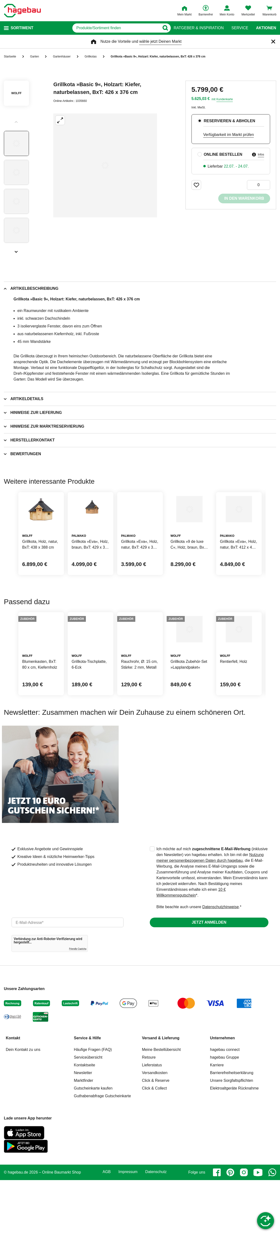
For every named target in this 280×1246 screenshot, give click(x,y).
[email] (67, 988)
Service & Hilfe (87, 1104)
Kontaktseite (84, 1131)
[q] (108, 28)
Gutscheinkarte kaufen (93, 1154)
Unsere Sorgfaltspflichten (231, 1146)
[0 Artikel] (258, 185)
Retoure (149, 1123)
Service (239, 28)
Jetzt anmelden (209, 988)
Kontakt (13, 1104)
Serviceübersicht (88, 1123)
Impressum (127, 1238)
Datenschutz (156, 1238)
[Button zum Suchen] (164, 28)
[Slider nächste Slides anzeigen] (16, 250)
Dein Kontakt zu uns (23, 1115)
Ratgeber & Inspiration (199, 28)
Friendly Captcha (77, 1014)
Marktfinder (83, 1146)
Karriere (217, 1131)
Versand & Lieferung (161, 1104)
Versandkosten (155, 1139)
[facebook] (217, 1238)
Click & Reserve (156, 1146)
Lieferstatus (152, 1131)
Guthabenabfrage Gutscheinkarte (102, 1162)
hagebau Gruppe (224, 1123)
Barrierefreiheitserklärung (231, 1139)
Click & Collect (154, 1154)
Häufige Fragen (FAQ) (93, 1115)
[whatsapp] (272, 1238)
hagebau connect (225, 1115)
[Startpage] (22, 10)
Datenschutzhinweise (220, 973)
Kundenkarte (224, 99)
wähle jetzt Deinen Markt (160, 41)
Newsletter (83, 1139)
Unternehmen (222, 1104)
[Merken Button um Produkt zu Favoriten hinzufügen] (196, 185)
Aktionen (266, 28)
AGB (106, 1238)
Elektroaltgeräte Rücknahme (234, 1154)
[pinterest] (230, 1238)
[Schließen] (273, 41)
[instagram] (244, 1238)
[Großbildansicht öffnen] (105, 165)
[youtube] (258, 1238)
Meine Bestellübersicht (161, 1115)
